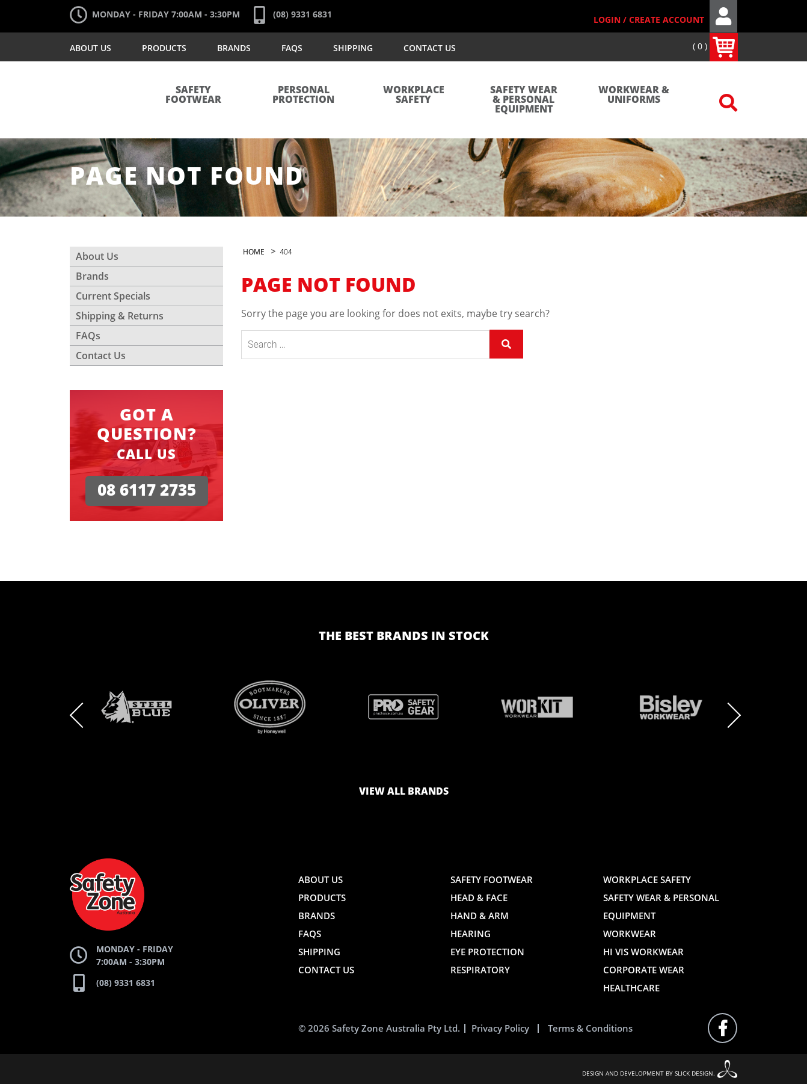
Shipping (353, 48)
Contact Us (430, 48)
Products (164, 48)
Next (728, 715)
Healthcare (631, 988)
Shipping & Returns (120, 315)
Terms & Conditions (590, 1028)
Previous (82, 715)
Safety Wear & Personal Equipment (523, 100)
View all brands (404, 791)
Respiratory (480, 970)
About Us (90, 48)
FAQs (291, 48)
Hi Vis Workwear (643, 952)
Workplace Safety (413, 95)
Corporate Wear (643, 970)
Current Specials (113, 296)
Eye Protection (487, 952)
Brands (234, 48)
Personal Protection (303, 95)
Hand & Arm (479, 916)
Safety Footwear (193, 95)
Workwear (629, 934)
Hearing (470, 934)
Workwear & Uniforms (633, 95)
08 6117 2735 (146, 490)
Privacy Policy (500, 1028)
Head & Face (479, 898)
